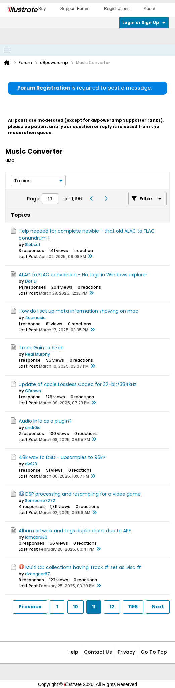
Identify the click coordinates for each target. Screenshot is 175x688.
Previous (30, 606)
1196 (133, 606)
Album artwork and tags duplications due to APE (75, 530)
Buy (42, 8)
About (149, 8)
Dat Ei (31, 281)
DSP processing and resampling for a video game (83, 494)
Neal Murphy (37, 354)
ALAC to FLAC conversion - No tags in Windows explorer (83, 274)
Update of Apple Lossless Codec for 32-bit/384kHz (77, 384)
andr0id (33, 427)
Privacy (126, 652)
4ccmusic (35, 318)
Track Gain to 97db (41, 347)
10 (75, 606)
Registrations (117, 8)
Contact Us (98, 652)
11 (93, 606)
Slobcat (33, 244)
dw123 (31, 464)
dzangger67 (37, 574)
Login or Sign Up (144, 23)
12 (112, 606)
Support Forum (75, 8)
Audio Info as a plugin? (45, 420)
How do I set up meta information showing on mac (78, 311)
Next (158, 606)
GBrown (33, 391)
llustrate (22, 9)
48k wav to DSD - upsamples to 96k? (62, 457)
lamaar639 (36, 537)
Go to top (154, 652)
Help (72, 652)
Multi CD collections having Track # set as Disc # (83, 567)
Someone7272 (40, 500)
